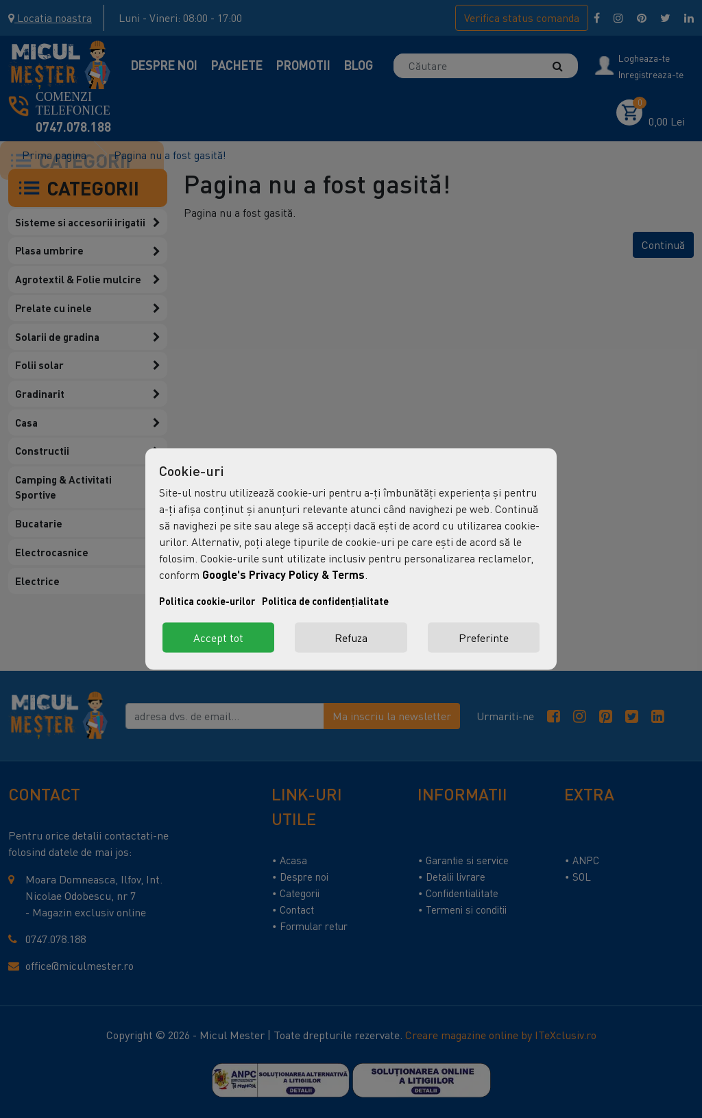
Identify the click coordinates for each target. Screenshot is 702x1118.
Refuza (351, 638)
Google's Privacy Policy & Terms (283, 574)
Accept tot (218, 638)
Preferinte (484, 638)
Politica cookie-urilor (207, 601)
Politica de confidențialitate (325, 601)
